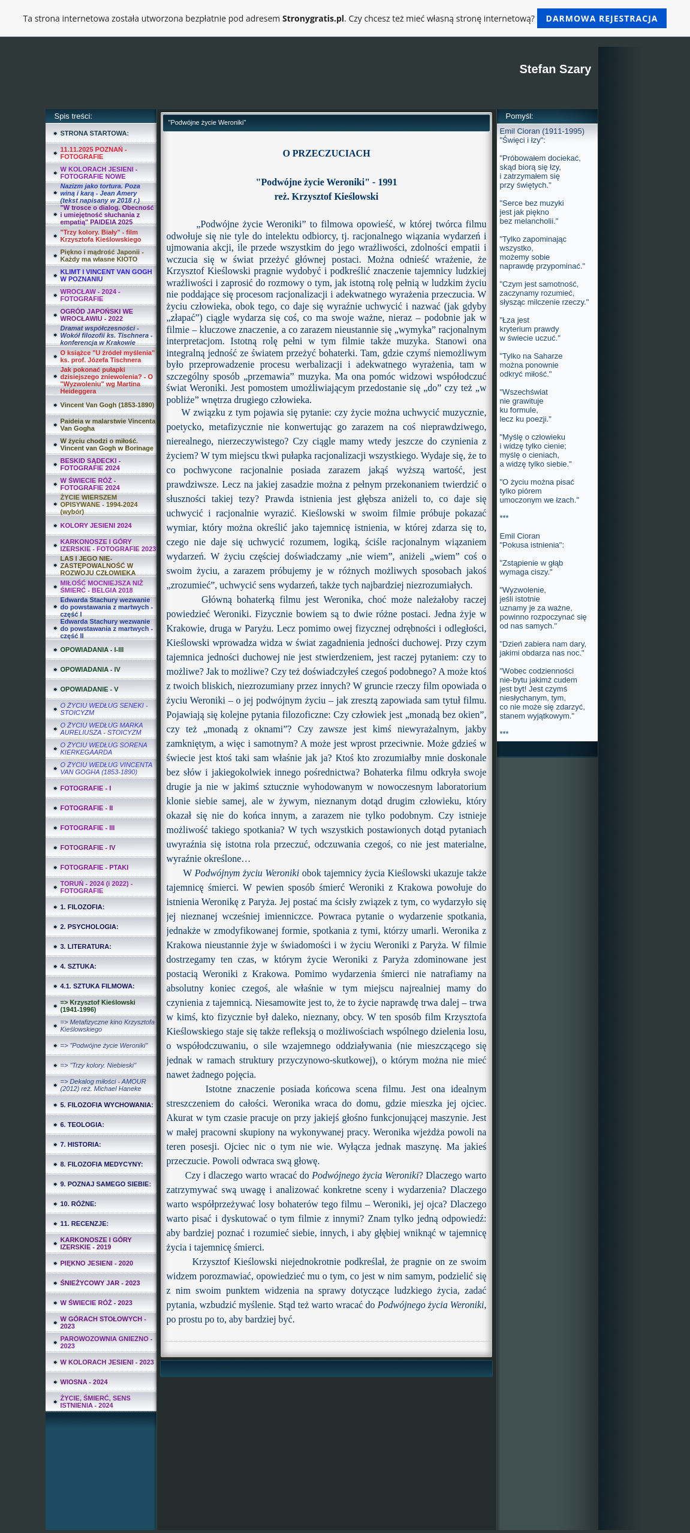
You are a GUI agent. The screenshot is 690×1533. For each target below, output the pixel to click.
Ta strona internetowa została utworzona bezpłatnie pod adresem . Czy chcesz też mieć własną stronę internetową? (345, 18)
